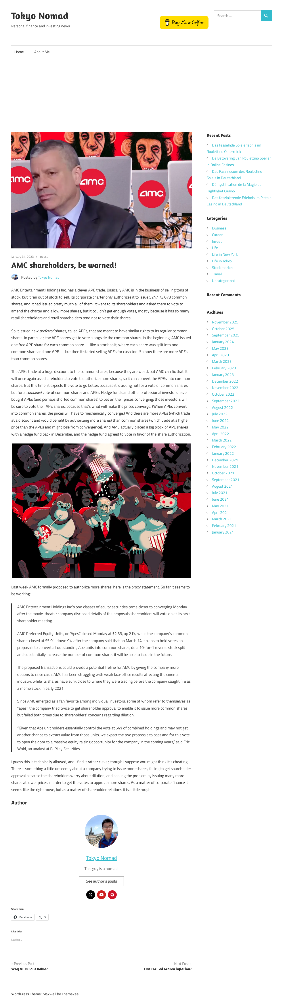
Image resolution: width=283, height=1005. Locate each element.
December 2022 (225, 381)
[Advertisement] (141, 91)
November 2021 (225, 466)
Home (19, 52)
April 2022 (220, 434)
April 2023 (220, 355)
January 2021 (223, 532)
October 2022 (223, 394)
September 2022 (225, 401)
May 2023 (220, 348)
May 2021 (220, 506)
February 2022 (224, 447)
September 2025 (225, 335)
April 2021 (220, 512)
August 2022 (222, 407)
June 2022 (220, 420)
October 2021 (223, 473)
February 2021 (224, 525)
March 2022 (222, 440)
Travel (217, 274)
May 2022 (220, 427)
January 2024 (223, 342)
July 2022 (220, 414)
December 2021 (225, 460)
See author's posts (101, 881)
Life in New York (225, 254)
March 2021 (222, 519)
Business (219, 228)
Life (215, 248)
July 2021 (220, 493)
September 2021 (225, 480)
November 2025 (225, 322)
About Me (42, 52)
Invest (44, 256)
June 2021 (220, 499)
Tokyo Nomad (39, 16)
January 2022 (223, 453)
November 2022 (225, 388)
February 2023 (224, 368)
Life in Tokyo (222, 261)
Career (217, 235)
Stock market (222, 268)
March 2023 (222, 361)
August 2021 (222, 486)
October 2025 (223, 329)
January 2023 (223, 375)
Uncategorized (223, 281)
